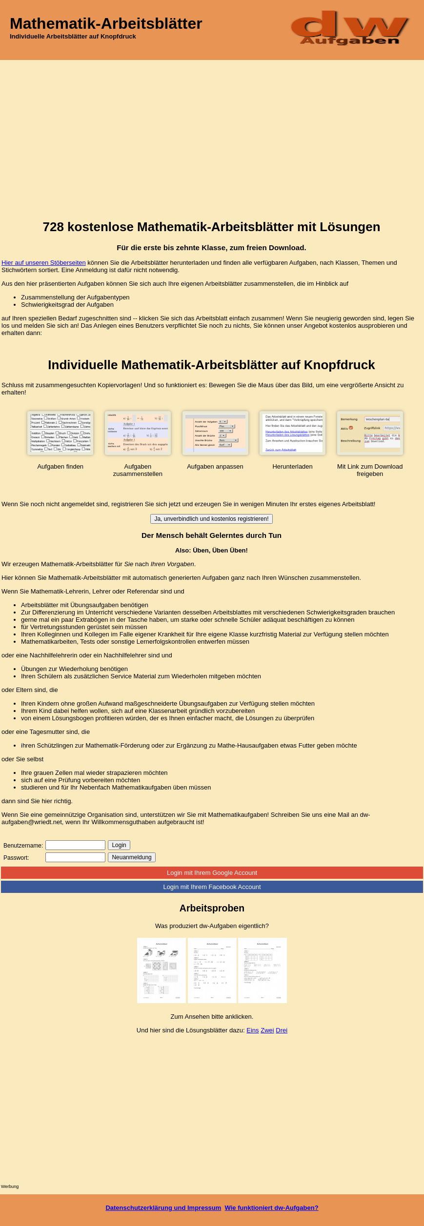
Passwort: (16, 857)
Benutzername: (23, 845)
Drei (281, 1030)
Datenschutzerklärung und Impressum (163, 1207)
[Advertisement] (212, 133)
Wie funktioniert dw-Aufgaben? (272, 1207)
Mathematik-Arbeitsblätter (106, 23)
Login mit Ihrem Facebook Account (212, 886)
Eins (252, 1030)
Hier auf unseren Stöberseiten (43, 262)
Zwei (267, 1030)
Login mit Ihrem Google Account (212, 872)
